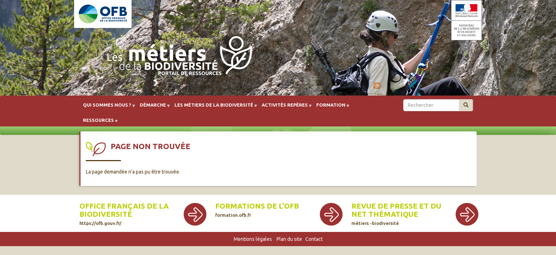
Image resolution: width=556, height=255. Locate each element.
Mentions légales (253, 239)
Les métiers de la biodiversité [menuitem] (213, 107)
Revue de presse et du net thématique (396, 214)
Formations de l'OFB (257, 209)
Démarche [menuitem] (152, 107)
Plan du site (289, 239)
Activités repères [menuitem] (284, 107)
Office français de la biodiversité (124, 214)
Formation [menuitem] (331, 107)
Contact (314, 239)
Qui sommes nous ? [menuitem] (107, 107)
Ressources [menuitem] (98, 123)
